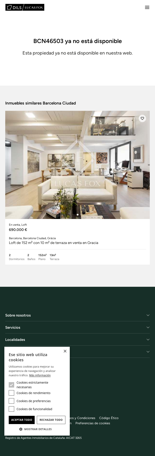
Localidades (15, 339)
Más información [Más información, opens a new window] (40, 375)
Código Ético (109, 418)
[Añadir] (142, 118)
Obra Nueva (15, 351)
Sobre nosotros (18, 315)
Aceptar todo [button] (21, 420)
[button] (37, 429)
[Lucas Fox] (24, 7)
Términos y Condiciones (78, 418)
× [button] (64, 351)
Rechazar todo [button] (51, 420)
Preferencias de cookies (92, 423)
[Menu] (147, 7)
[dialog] (37, 391)
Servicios (12, 327)
